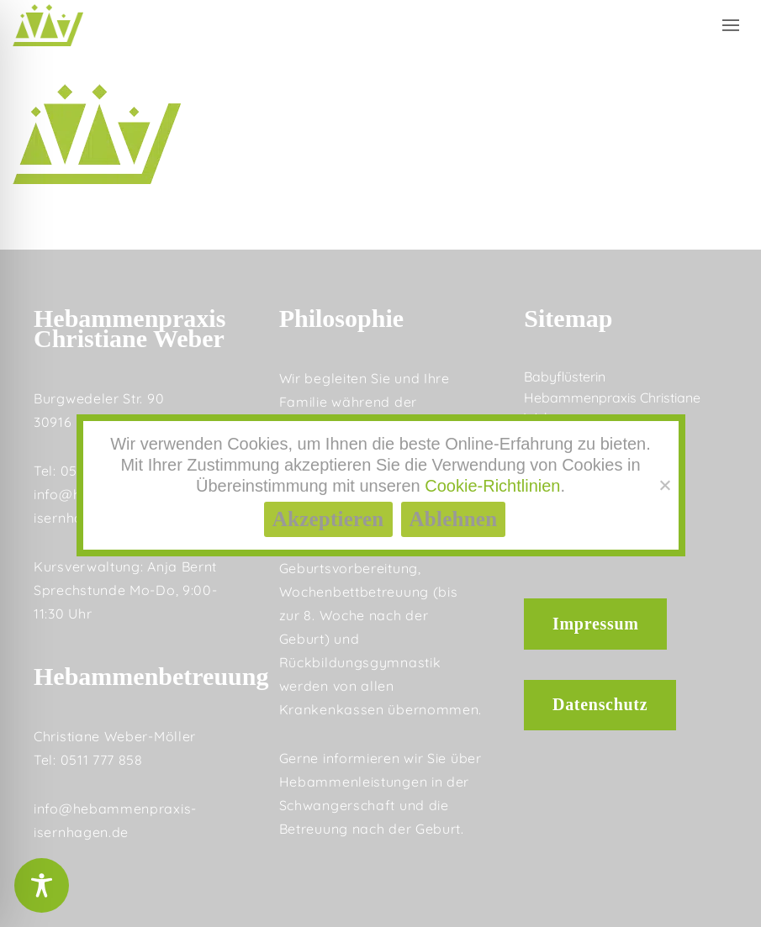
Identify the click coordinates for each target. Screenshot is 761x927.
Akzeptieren (328, 519)
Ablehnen (454, 519)
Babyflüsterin (564, 376)
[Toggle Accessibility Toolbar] (42, 885)
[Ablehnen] (664, 485)
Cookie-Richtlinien (492, 486)
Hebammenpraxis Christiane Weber (612, 407)
